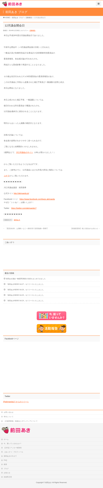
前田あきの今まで (10, 456)
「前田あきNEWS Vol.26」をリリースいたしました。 (25, 290)
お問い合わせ (8, 412)
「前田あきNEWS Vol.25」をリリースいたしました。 (25, 295)
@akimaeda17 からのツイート (16, 402)
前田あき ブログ (18, 18)
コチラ (6, 176)
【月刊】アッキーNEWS (13, 448)
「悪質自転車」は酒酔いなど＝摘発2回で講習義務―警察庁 (25, 228)
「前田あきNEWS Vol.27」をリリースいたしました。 (25, 284)
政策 (5, 464)
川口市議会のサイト (24, 152)
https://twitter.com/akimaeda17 (23, 208)
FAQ (5, 460)
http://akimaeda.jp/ (21, 193)
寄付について (8, 417)
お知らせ (7, 473)
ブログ (6, 469)
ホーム (6, 439)
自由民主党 (8, 477)
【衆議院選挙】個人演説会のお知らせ (85, 228)
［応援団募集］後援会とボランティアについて (21, 421)
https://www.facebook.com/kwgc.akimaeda (37, 199)
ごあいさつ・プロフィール (13, 452)
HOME (7, 18)
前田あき (17, 220)
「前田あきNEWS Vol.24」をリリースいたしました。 (25, 301)
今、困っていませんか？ (12, 443)
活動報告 (29, 18)
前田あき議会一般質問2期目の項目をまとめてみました (26, 279)
